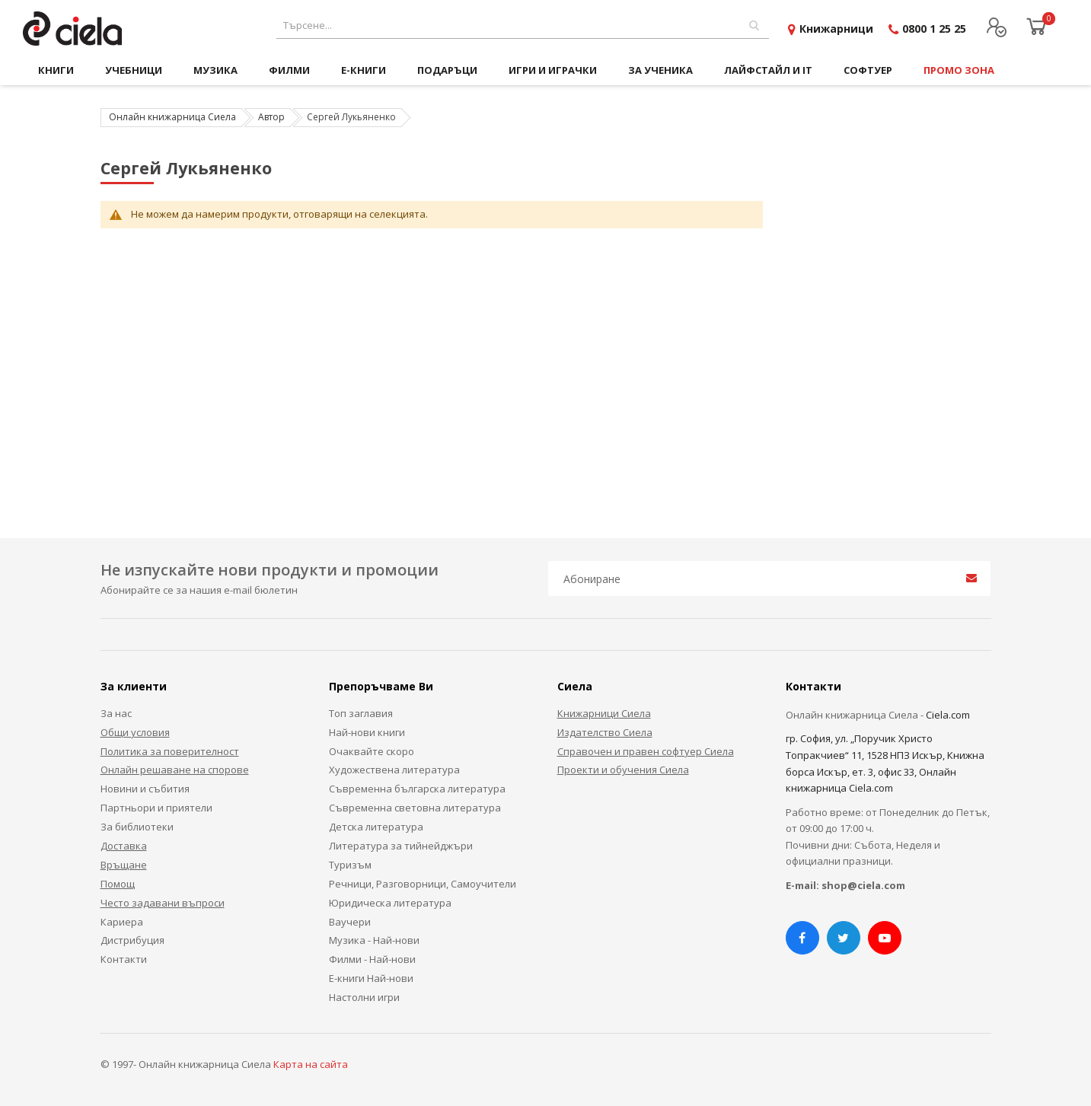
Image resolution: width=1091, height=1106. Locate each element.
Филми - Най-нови (372, 959)
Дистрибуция (132, 940)
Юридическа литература (390, 903)
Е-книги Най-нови (371, 978)
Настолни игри (364, 997)
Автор (271, 116)
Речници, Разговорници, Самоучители (422, 884)
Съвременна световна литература (415, 807)
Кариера (121, 922)
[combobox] (522, 25)
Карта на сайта (310, 1064)
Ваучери (350, 922)
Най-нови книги (367, 732)
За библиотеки (137, 826)
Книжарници (836, 28)
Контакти (123, 959)
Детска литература (376, 826)
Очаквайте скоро (371, 751)
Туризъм (350, 865)
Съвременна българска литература (417, 788)
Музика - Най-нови (374, 940)
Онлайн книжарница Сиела (172, 116)
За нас (116, 713)
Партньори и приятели (156, 807)
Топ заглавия (361, 713)
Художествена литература (394, 769)
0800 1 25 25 (934, 28)
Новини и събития (145, 788)
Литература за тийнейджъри (401, 846)
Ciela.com (948, 715)
